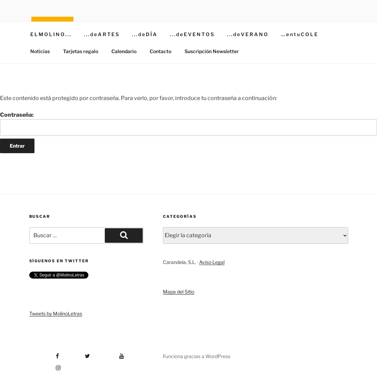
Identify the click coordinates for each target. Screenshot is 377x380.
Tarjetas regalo (80, 51)
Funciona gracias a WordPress (196, 356)
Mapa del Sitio (178, 292)
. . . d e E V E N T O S (192, 34)
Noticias (40, 51)
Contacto (160, 51)
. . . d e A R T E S (101, 34)
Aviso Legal (212, 262)
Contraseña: (188, 123)
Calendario (123, 51)
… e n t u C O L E (299, 34)
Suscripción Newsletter (211, 51)
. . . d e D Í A (144, 34)
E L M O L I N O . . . (50, 34)
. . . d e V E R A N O (247, 34)
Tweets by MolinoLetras (55, 313)
